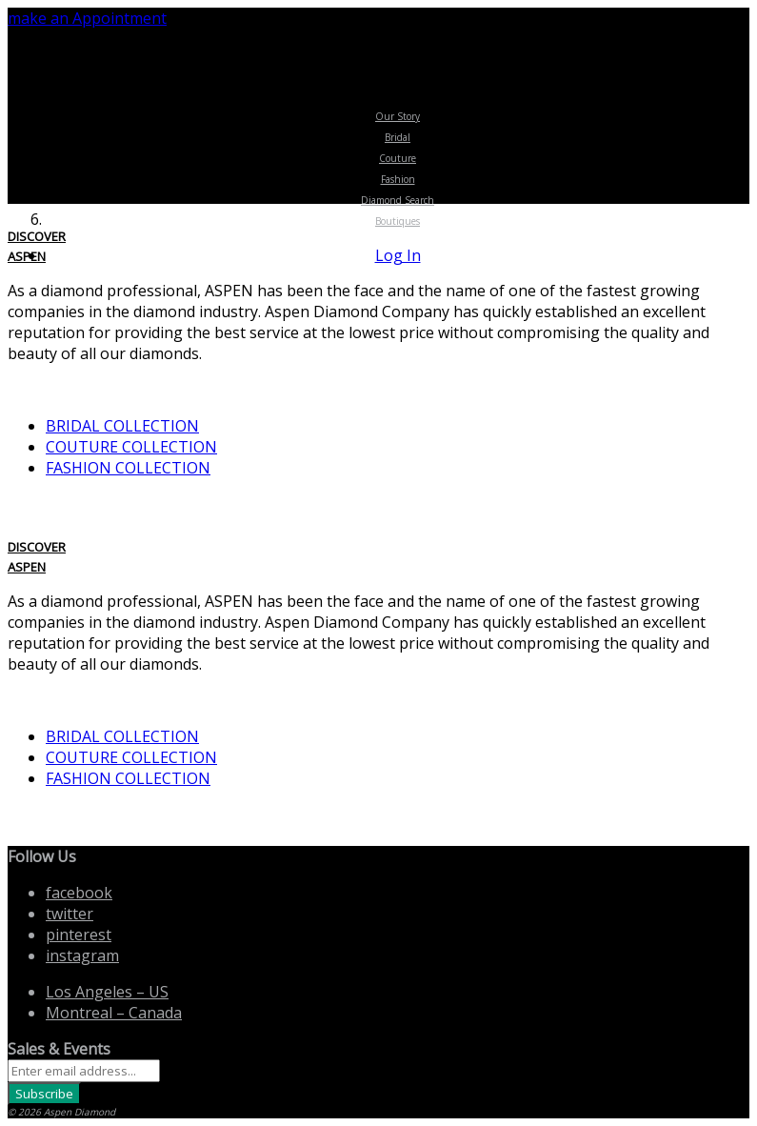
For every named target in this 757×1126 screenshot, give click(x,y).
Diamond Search (397, 200)
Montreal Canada (114, 1012)
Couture (397, 158)
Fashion (398, 179)
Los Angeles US (107, 991)
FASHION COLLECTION (128, 467)
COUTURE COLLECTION (131, 446)
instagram (82, 955)
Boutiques (397, 221)
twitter (69, 913)
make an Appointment (87, 18)
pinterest (78, 934)
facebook (79, 892)
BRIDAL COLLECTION (122, 425)
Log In (398, 255)
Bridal (397, 137)
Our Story (397, 116)
